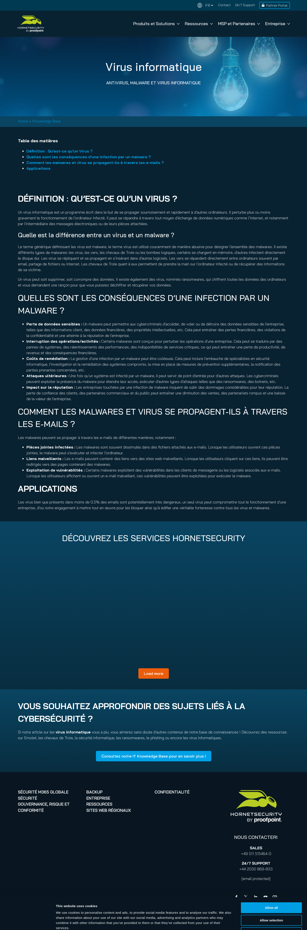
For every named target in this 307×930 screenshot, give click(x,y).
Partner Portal (276, 5)
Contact (224, 5)
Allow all (271, 878)
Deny (271, 903)
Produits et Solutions (156, 23)
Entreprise (277, 23)
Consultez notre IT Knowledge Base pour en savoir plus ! (153, 756)
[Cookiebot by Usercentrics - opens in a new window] (27, 922)
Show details (224, 921)
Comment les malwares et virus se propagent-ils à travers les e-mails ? (95, 162)
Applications (38, 168)
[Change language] (205, 5)
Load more (153, 673)
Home (23, 121)
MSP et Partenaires (239, 23)
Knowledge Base (46, 121)
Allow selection (271, 890)
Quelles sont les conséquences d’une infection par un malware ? (88, 156)
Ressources (199, 23)
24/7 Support (245, 5)
